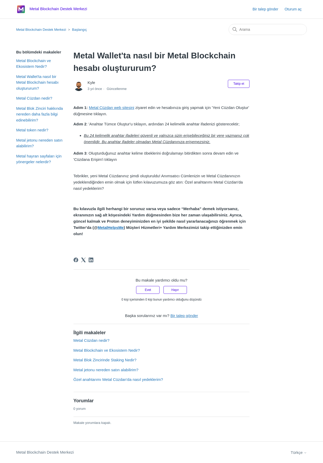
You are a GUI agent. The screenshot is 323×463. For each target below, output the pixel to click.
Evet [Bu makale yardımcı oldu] (148, 290)
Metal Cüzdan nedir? (34, 98)
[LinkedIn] (91, 260)
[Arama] (268, 29)
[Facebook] (76, 260)
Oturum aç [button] (293, 9)
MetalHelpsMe (110, 227)
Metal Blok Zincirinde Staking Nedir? (105, 360)
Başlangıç (79, 30)
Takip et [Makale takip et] (238, 84)
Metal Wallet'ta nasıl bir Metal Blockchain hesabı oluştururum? (37, 82)
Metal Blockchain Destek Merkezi (41, 30)
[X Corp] (83, 260)
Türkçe (299, 452)
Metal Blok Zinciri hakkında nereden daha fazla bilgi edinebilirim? (39, 114)
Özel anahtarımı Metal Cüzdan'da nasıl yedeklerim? (118, 379)
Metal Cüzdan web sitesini (111, 107)
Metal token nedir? (32, 130)
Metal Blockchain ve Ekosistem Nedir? (33, 63)
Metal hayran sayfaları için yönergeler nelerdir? (39, 159)
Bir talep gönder (265, 9)
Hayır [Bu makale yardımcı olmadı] (175, 290)
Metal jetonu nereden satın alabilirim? (39, 143)
